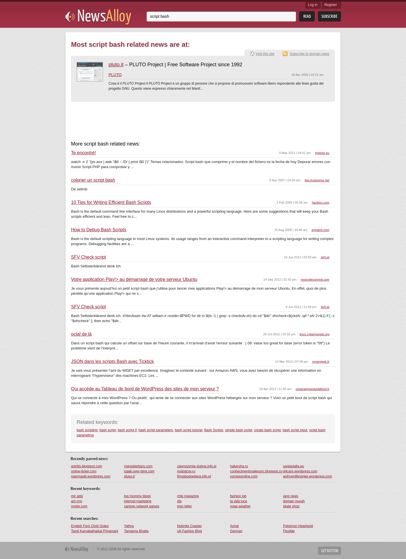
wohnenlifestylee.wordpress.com (307, 476)
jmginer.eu (322, 153)
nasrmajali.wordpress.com (90, 476)
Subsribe (329, 16)
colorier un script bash (93, 180)
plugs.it (129, 476)
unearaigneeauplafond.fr (312, 389)
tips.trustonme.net (317, 180)
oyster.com (79, 506)
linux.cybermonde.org (314, 334)
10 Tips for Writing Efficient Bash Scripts (111, 202)
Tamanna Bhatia (136, 531)
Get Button (329, 551)
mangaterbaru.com (138, 466)
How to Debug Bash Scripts (98, 230)
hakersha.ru (239, 466)
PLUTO (115, 74)
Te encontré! (83, 153)
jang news (290, 496)
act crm (76, 501)
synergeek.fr (320, 361)
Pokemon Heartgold (298, 526)
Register (330, 5)
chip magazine (188, 496)
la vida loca (238, 501)
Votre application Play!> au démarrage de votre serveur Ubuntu (134, 279)
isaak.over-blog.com (139, 471)
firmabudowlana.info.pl (194, 476)
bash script (108, 430)
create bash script (267, 430)
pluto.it (116, 64)
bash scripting (87, 430)
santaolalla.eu (293, 466)
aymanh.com (320, 230)
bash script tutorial (188, 430)
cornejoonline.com (243, 476)
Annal (234, 526)
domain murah (294, 501)
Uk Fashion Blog (189, 531)
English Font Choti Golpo (90, 526)
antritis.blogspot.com (86, 466)
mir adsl (77, 496)
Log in (312, 5)
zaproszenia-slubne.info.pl (196, 466)
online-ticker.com (83, 471)
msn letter (184, 506)
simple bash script (238, 430)
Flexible (289, 531)
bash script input (295, 430)
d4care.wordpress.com (300, 471)
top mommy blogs (137, 496)
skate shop (291, 506)
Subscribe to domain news (309, 54)
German (236, 531)
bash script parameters (155, 430)
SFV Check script (88, 257)
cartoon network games (141, 506)
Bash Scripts (213, 430)
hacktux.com (320, 202)
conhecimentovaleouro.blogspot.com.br (256, 471)
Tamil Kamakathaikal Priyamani (94, 531)
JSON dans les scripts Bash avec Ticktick (112, 361)
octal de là (81, 334)
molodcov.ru (186, 471)
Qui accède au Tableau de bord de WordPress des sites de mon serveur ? (145, 389)
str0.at (325, 257)
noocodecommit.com (315, 279)
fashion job (238, 496)
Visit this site (265, 54)
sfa (179, 501)
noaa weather (240, 506)
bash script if (127, 430)
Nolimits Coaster (189, 526)
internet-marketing (137, 501)
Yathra (129, 526)
